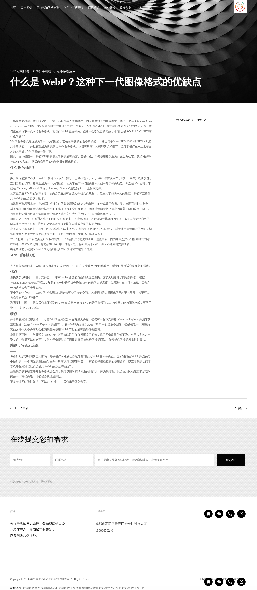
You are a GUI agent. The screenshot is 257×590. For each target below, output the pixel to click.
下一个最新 (236, 408)
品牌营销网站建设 (48, 8)
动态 (139, 8)
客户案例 (26, 8)
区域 (194, 579)
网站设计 (27, 381)
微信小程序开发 (74, 8)
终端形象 (125, 8)
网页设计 (94, 371)
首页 (13, 8)
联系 (149, 8)
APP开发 (109, 8)
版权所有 (204, 579)
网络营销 (93, 8)
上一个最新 (21, 408)
